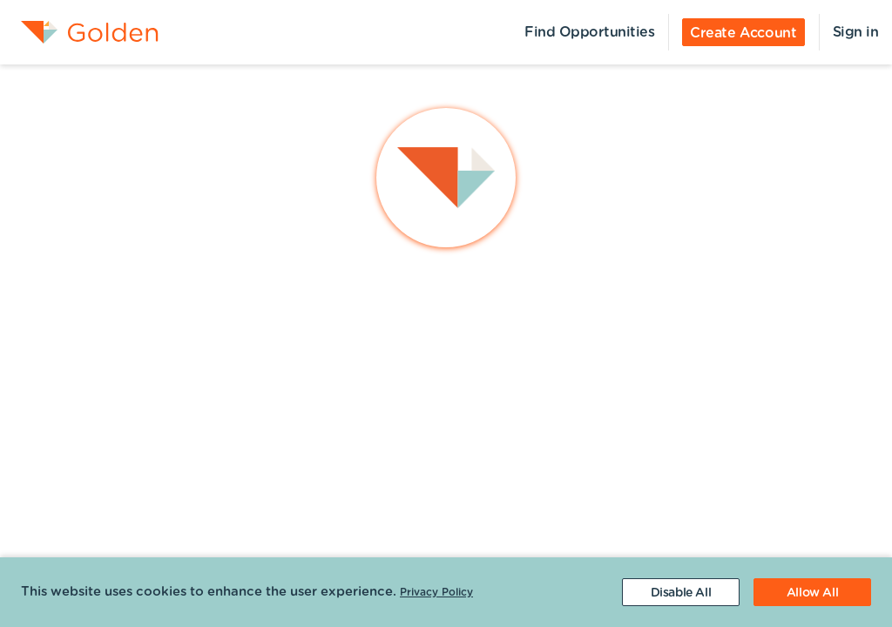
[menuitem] (79, 32)
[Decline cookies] (681, 592)
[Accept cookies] (812, 592)
